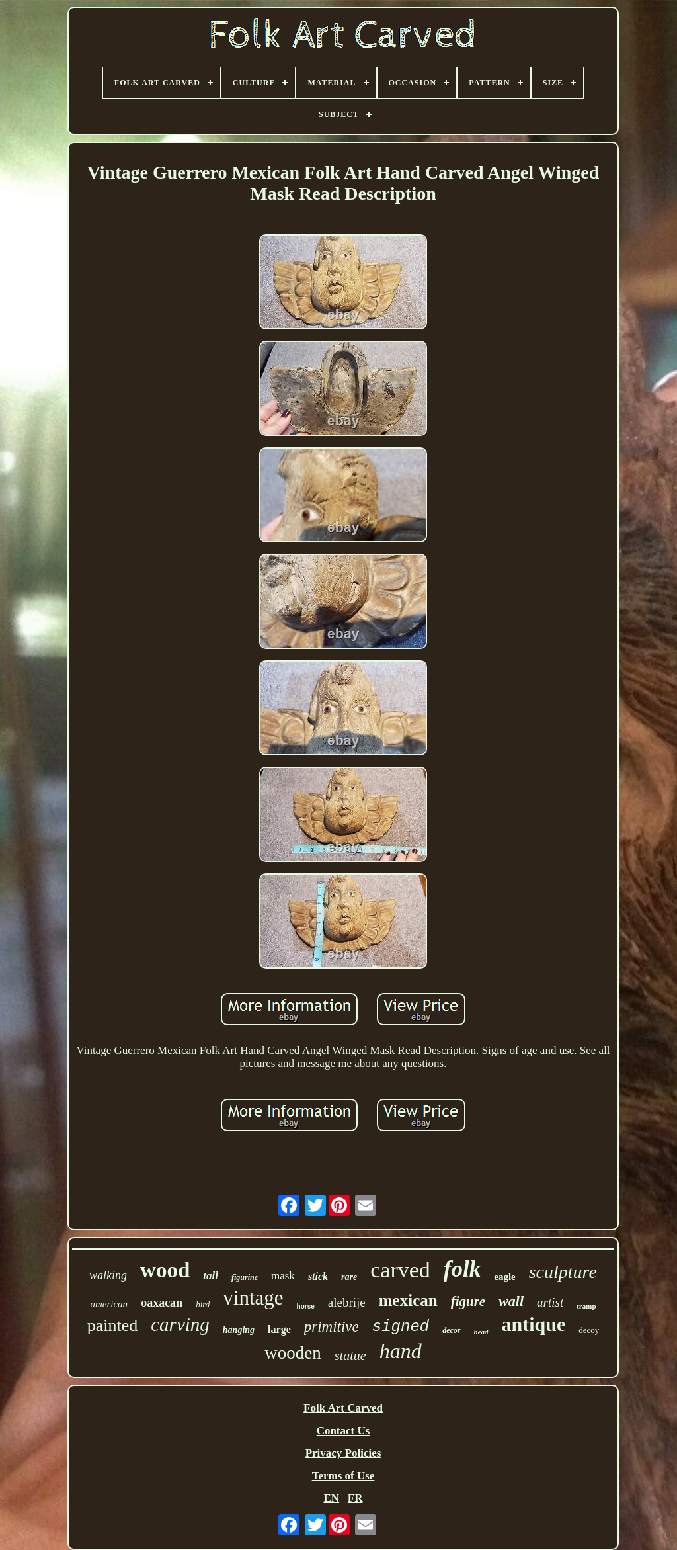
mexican (408, 1300)
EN (331, 1498)
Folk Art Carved (343, 1408)
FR (355, 1498)
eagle (504, 1276)
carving (180, 1324)
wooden (292, 1353)
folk (462, 1269)
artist (550, 1302)
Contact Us (343, 1430)
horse (306, 1306)
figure (468, 1301)
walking (108, 1275)
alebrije (347, 1302)
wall (511, 1301)
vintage (253, 1297)
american (109, 1304)
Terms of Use (343, 1475)
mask (283, 1276)
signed (400, 1327)
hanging (239, 1330)
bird (203, 1304)
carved (400, 1270)
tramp (586, 1306)
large (279, 1329)
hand (400, 1351)
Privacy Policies (343, 1453)
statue (350, 1355)
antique (534, 1324)
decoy (588, 1330)
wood (165, 1270)
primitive (331, 1326)
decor (451, 1330)
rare (349, 1277)
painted (112, 1325)
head (481, 1332)
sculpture (563, 1272)
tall (210, 1276)
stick (318, 1276)
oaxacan (161, 1302)
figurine (244, 1277)
